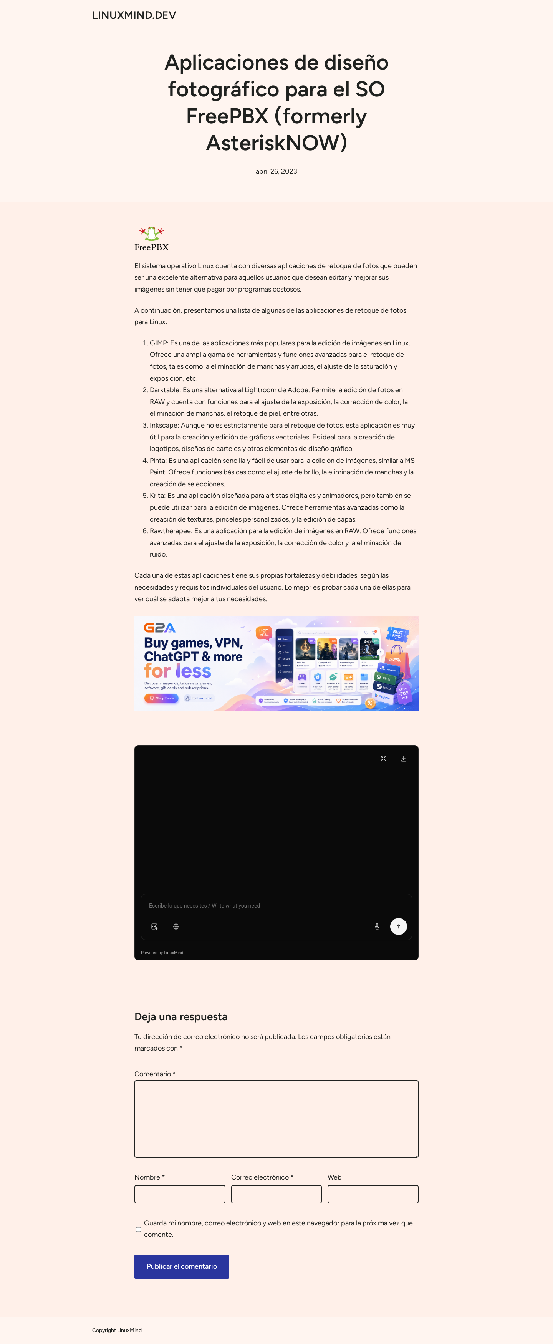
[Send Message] (398, 926)
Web (335, 1177)
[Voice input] (377, 926)
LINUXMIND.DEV (134, 15)
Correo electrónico (262, 1177)
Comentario (155, 1074)
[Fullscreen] (383, 758)
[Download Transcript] (403, 758)
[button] (154, 926)
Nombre (149, 1177)
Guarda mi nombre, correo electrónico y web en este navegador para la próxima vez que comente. (278, 1229)
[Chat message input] (276, 907)
